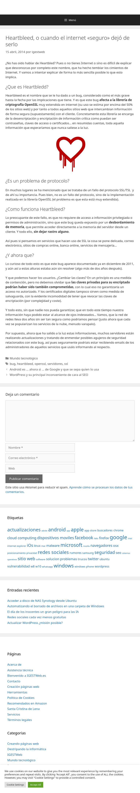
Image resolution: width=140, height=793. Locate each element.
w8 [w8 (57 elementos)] (33, 566)
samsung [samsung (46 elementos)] (88, 553)
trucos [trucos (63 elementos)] (82, 559)
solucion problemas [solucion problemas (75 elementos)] (61, 559)
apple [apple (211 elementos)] (77, 529)
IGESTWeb (14, 755)
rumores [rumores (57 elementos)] (75, 553)
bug (12, 364)
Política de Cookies (20, 698)
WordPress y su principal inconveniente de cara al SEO (49, 375)
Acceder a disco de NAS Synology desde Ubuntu (42, 601)
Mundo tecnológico (24, 358)
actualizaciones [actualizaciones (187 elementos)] (24, 529)
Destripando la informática (26, 749)
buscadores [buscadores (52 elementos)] (105, 530)
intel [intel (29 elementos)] (130, 538)
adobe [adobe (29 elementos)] (44, 530)
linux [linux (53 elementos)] (37, 546)
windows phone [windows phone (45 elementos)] (84, 566)
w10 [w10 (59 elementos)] (38, 566)
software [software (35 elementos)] (40, 559)
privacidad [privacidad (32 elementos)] (31, 553)
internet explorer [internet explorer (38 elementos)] (16, 546)
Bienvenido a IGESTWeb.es (26, 675)
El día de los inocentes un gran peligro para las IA (43, 612)
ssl (66, 364)
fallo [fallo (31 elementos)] (96, 538)
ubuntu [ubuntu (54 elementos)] (105, 559)
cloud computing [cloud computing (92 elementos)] (21, 537)
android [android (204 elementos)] (57, 529)
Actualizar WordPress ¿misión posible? (35, 623)
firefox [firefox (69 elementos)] (104, 538)
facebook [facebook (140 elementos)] (84, 537)
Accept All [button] (35, 784)
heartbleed (25, 364)
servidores (55, 364)
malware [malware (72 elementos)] (53, 545)
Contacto (13, 681)
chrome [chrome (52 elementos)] (118, 530)
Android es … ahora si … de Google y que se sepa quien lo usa (54, 369)
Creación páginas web (23, 687)
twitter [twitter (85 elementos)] (93, 558)
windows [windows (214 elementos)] (64, 565)
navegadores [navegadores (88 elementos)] (101, 545)
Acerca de (14, 664)
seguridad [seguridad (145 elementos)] (104, 552)
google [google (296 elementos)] (118, 537)
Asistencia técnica (20, 670)
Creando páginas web (23, 743)
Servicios (13, 714)
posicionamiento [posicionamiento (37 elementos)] (16, 553)
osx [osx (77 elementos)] (116, 545)
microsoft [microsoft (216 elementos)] (71, 545)
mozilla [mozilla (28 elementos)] (86, 546)
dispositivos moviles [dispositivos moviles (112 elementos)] (55, 537)
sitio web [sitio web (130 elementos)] (26, 559)
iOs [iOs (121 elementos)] (30, 545)
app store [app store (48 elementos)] (90, 530)
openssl (40, 364)
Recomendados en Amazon (27, 703)
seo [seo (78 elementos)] (118, 552)
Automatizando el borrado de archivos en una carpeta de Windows (55, 606)
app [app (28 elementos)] (68, 530)
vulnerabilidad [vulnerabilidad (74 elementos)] (18, 566)
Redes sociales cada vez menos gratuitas (36, 617)
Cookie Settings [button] (15, 784)
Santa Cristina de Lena (23, 709)
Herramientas (17, 692)
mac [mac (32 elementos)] (43, 545)
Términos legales (19, 720)
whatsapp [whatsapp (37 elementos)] (47, 566)
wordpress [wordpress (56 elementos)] (102, 566)
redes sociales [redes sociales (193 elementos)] (53, 552)
